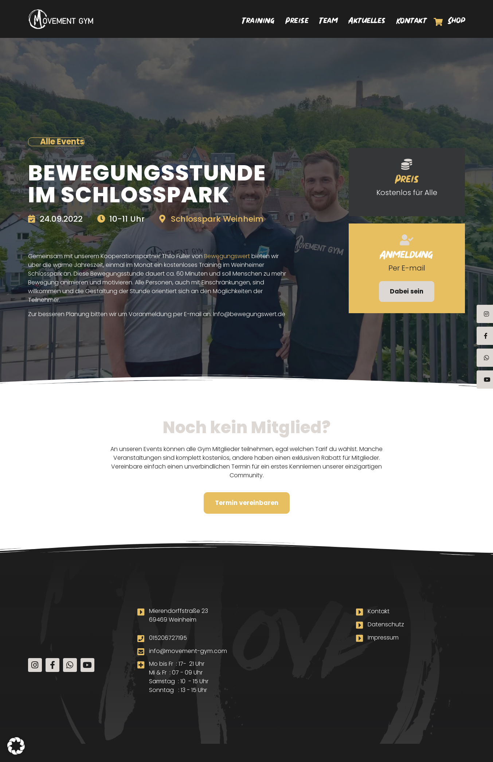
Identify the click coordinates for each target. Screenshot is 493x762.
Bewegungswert (227, 256)
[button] (16, 746)
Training (258, 22)
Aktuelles (367, 22)
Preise (297, 22)
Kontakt (411, 22)
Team (329, 22)
